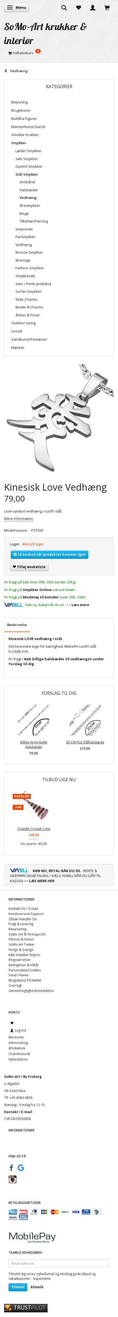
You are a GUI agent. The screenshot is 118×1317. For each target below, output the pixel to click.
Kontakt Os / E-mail (23, 908)
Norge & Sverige (21, 949)
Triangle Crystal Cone (33, 828)
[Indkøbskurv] (59, 52)
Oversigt (15, 985)
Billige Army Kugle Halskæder (33, 744)
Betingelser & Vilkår (24, 965)
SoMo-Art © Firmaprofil (27, 934)
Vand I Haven (19, 975)
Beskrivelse (17, 624)
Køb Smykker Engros (24, 955)
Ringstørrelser (20, 959)
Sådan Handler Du (23, 919)
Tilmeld (17, 1287)
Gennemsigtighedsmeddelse (31, 990)
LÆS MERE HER (41, 880)
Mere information (18, 518)
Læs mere (80, 604)
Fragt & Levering (21, 924)
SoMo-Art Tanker (22, 944)
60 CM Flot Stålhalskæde (85, 742)
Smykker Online (37, 589)
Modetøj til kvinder (41, 597)
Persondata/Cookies (25, 970)
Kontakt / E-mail (18, 1112)
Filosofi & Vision (21, 939)
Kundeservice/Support (26, 913)
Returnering (17, 929)
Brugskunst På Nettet (25, 980)
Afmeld (37, 1287)
